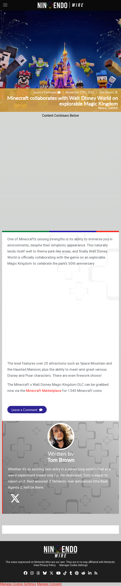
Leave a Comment (47, 92)
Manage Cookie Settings (73, 565)
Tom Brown (106, 92)
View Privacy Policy (44, 565)
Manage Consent (49, 584)
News (102, 108)
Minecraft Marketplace (43, 390)
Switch (113, 108)
